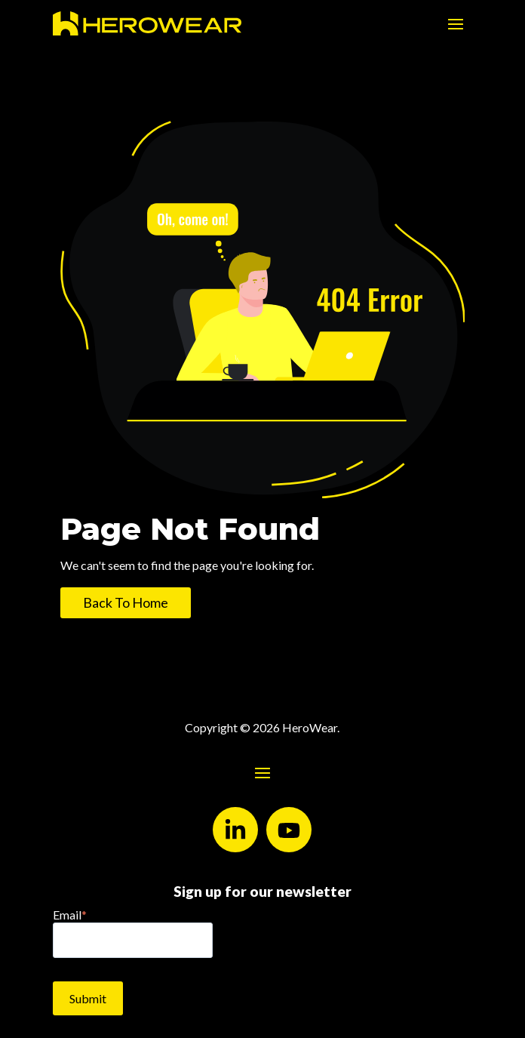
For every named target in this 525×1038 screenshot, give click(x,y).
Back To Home (125, 602)
